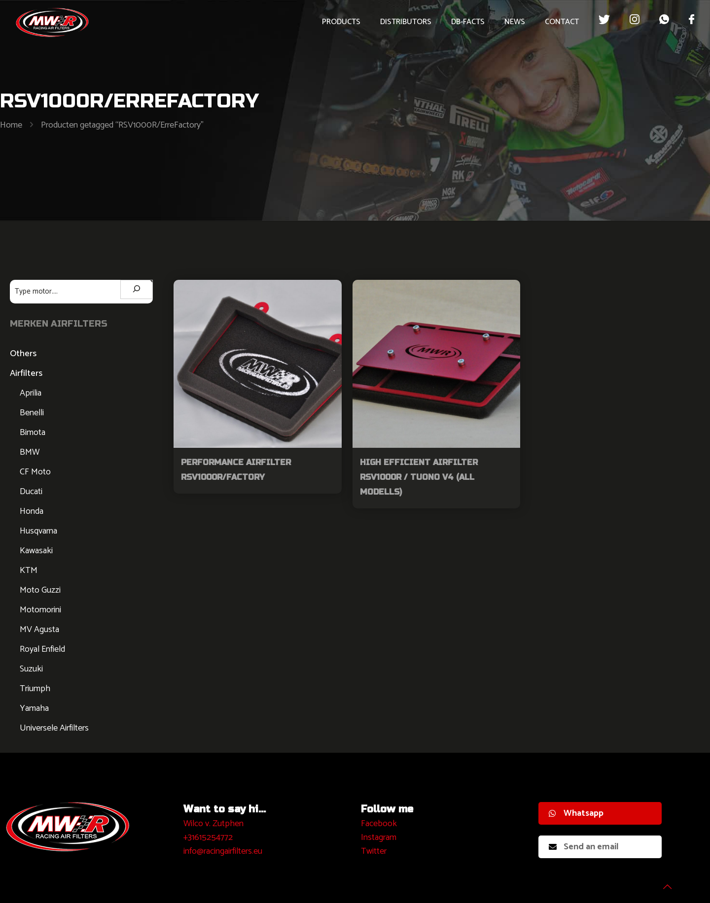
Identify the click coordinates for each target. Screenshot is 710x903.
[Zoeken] (136, 289)
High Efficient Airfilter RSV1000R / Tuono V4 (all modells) (419, 477)
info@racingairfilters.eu (222, 851)
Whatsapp (576, 813)
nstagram (379, 837)
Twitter (374, 851)
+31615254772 (208, 837)
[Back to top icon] (662, 882)
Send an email (584, 846)
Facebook (379, 823)
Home (11, 125)
